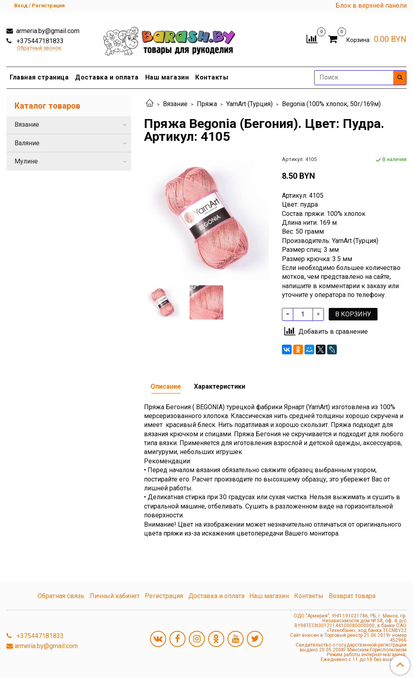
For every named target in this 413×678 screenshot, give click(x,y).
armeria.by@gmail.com (47, 31)
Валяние (27, 143)
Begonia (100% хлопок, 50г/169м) (331, 104)
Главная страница (39, 77)
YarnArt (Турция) (249, 104)
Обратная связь (61, 596)
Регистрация (164, 596)
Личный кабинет (115, 596)
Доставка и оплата (107, 77)
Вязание (175, 104)
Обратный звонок (39, 48)
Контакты (211, 77)
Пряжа (207, 104)
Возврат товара (352, 596)
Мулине (26, 161)
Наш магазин (167, 77)
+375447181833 (39, 41)
